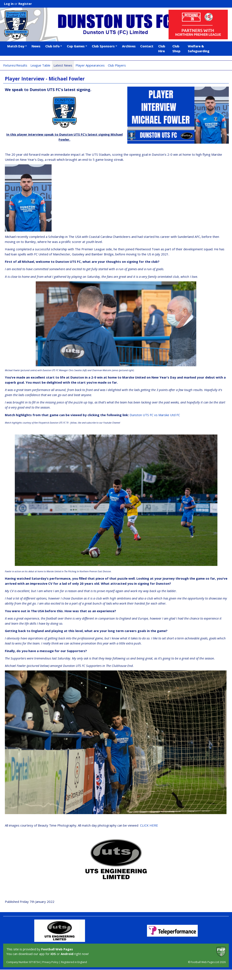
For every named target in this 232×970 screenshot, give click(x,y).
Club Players (117, 65)
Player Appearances (90, 65)
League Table (40, 65)
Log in (9, 3)
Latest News (63, 65)
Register (25, 3)
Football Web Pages (57, 949)
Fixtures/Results (15, 65)
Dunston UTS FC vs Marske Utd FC (155, 415)
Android (67, 954)
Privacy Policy (50, 962)
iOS (53, 954)
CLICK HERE (149, 825)
